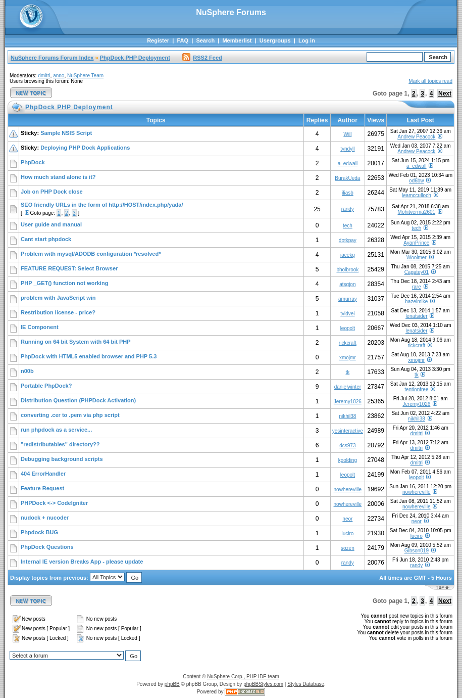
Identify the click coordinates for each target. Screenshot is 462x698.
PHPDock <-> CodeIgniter (54, 503)
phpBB (172, 684)
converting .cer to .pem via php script (70, 415)
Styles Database (305, 684)
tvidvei (347, 313)
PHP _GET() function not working (64, 283)
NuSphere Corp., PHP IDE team (243, 676)
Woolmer (416, 257)
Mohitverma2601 (416, 212)
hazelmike (416, 301)
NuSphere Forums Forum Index (52, 58)
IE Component (40, 327)
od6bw (416, 180)
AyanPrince (416, 243)
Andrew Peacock (416, 136)
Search (205, 40)
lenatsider (416, 316)
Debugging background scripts (62, 459)
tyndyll (347, 149)
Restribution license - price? (58, 312)
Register (158, 40)
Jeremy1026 (348, 401)
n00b (27, 371)
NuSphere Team (85, 75)
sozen (347, 548)
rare (416, 287)
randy (347, 209)
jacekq (347, 255)
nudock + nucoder (45, 518)
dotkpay (347, 240)
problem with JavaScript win (58, 298)
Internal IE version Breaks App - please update (82, 562)
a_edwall (347, 163)
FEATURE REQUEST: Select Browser (69, 268)
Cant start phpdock (46, 239)
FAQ (182, 40)
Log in (306, 40)
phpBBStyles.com (263, 684)
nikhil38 (347, 416)
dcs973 (347, 445)
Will (347, 134)
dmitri (44, 75)
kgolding (347, 460)
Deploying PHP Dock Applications (85, 148)
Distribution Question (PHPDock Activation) (78, 400)
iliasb (347, 193)
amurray (347, 299)
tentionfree (416, 389)
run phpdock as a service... (56, 430)
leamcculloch (416, 195)
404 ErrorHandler (43, 474)
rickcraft (347, 343)
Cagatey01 (416, 272)
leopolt (347, 328)
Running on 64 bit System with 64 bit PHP (76, 342)
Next (444, 93)
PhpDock (33, 162)
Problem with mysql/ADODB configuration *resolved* (91, 254)
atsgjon (347, 284)
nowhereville (348, 489)
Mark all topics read (430, 81)
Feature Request (42, 488)
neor (347, 519)
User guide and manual (51, 224)
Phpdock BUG (39, 532)
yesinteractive (347, 431)
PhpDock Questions (47, 547)
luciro (347, 533)
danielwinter (347, 387)
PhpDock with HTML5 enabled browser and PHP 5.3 (89, 356)
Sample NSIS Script (66, 133)
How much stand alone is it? (58, 177)
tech (347, 225)
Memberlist (236, 40)
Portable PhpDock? (46, 386)
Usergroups (275, 40)
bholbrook (347, 269)
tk (347, 372)
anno (58, 75)
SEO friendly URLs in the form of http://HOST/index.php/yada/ (102, 205)
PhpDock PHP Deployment (135, 58)
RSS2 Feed (202, 58)
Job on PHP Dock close (52, 192)
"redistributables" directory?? (60, 444)
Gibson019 (416, 550)
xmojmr (347, 357)
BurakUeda (347, 178)
